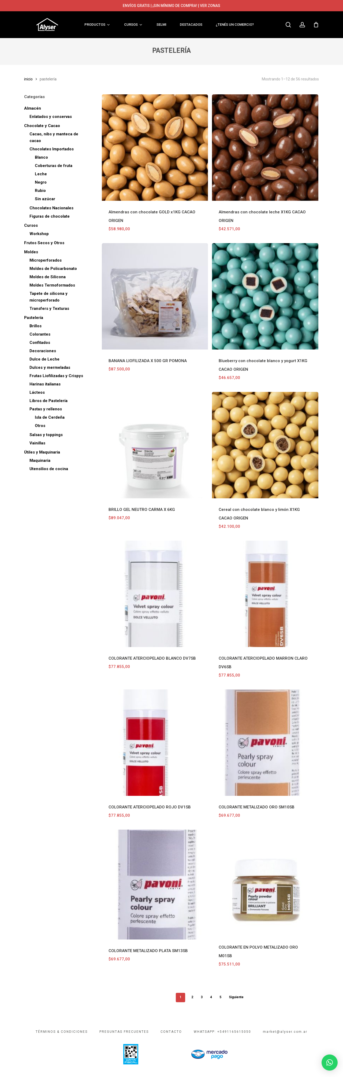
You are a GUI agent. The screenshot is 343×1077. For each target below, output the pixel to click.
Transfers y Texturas (49, 308)
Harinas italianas (45, 384)
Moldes (31, 252)
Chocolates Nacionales (51, 208)
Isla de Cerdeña (50, 417)
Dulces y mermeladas (49, 367)
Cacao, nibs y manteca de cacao (53, 137)
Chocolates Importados (51, 149)
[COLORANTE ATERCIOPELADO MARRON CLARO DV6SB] (265, 594)
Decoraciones (42, 350)
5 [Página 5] (220, 997)
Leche (41, 174)
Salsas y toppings (46, 434)
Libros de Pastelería (48, 400)
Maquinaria (39, 460)
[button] (330, 1062)
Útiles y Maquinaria (42, 452)
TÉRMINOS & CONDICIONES (62, 1032)
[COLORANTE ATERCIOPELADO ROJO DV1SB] (155, 742)
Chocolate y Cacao (42, 125)
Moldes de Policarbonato (53, 268)
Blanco (41, 157)
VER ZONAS (210, 5)
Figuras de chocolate (49, 216)
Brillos (35, 326)
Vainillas (37, 443)
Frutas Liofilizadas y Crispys (56, 375)
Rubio (40, 190)
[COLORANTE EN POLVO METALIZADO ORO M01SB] (265, 883)
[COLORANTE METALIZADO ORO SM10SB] (265, 742)
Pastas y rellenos (45, 409)
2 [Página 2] (192, 997)
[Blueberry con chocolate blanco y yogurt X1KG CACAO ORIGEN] (265, 296)
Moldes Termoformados (52, 285)
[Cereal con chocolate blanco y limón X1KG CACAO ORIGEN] (265, 445)
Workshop (39, 233)
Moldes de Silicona (47, 276)
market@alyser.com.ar (285, 1032)
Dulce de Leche (44, 359)
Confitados (39, 342)
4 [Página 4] (211, 997)
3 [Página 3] (202, 997)
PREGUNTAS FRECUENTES (124, 1032)
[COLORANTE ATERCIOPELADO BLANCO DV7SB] (155, 594)
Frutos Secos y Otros (44, 242)
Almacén (32, 108)
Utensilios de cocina (48, 468)
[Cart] (316, 25)
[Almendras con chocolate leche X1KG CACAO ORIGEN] (265, 147)
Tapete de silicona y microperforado (48, 297)
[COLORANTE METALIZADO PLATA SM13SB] (155, 885)
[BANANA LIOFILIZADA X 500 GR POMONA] (155, 296)
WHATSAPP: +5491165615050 (222, 1032)
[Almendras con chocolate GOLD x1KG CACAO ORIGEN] (155, 147)
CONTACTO (171, 1032)
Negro (41, 182)
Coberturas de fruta (53, 165)
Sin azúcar (45, 198)
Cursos (31, 225)
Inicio (28, 79)
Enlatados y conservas (50, 116)
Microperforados (45, 260)
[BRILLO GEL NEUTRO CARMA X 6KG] (155, 445)
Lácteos (37, 392)
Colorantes (39, 334)
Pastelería (33, 317)
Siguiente (236, 997)
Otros (40, 425)
